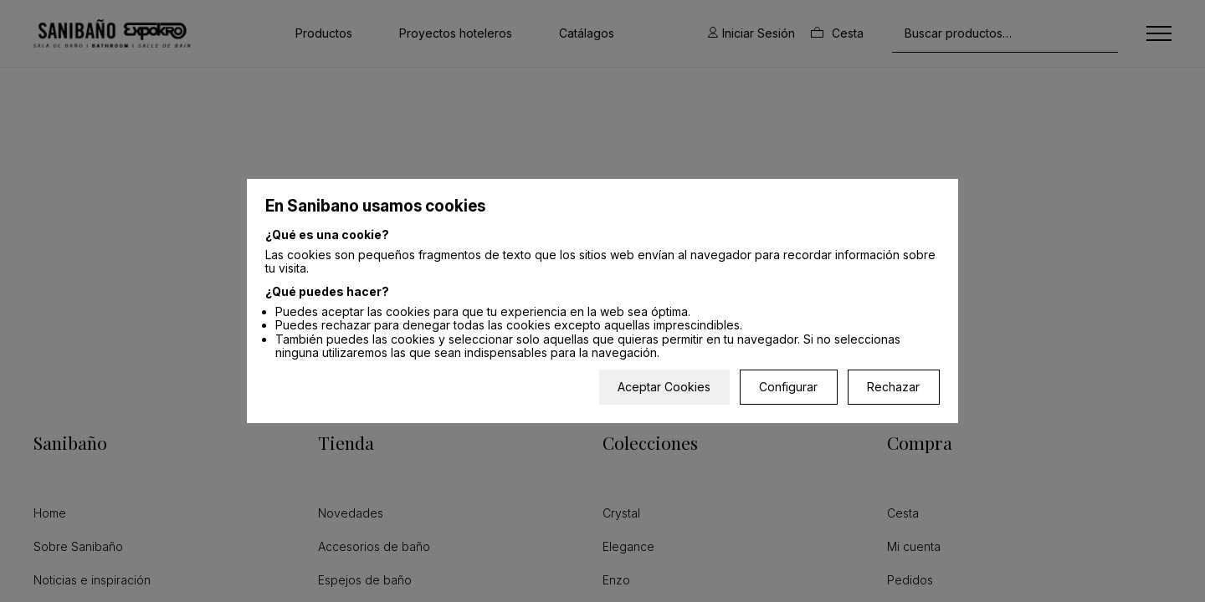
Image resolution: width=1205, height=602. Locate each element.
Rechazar (893, 387)
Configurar (788, 387)
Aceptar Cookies (664, 387)
